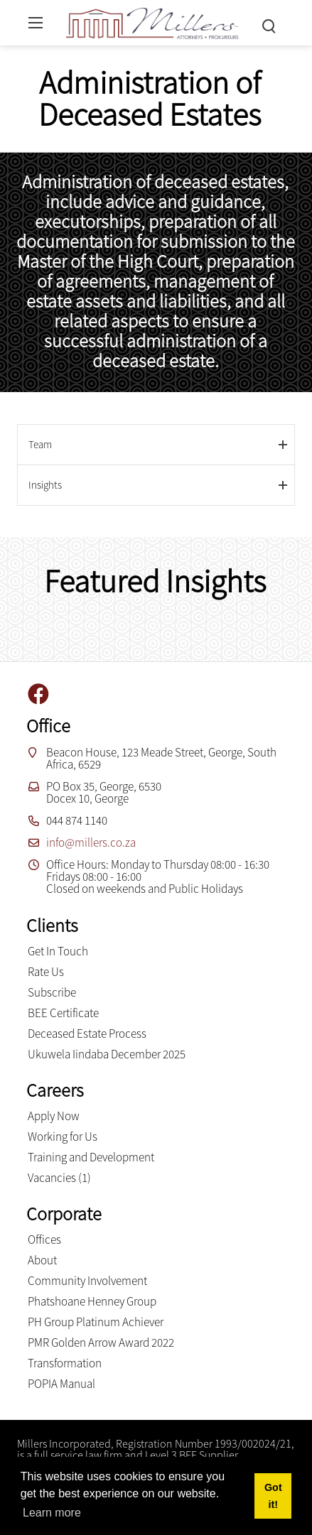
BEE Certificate (63, 1013)
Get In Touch (58, 951)
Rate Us (46, 972)
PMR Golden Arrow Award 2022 (101, 1342)
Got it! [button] (273, 1496)
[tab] (156, 444)
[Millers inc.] (152, 21)
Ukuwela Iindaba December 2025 (106, 1054)
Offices (44, 1239)
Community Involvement (87, 1281)
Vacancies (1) (59, 1178)
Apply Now (54, 1116)
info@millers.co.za (91, 842)
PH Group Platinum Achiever (95, 1322)
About (42, 1260)
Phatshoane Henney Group (92, 1301)
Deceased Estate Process (87, 1033)
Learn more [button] (52, 1513)
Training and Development (91, 1157)
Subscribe (52, 992)
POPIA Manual (61, 1384)
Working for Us (62, 1136)
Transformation (65, 1363)
